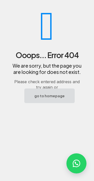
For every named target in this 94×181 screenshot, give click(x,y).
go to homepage (49, 96)
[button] (76, 163)
